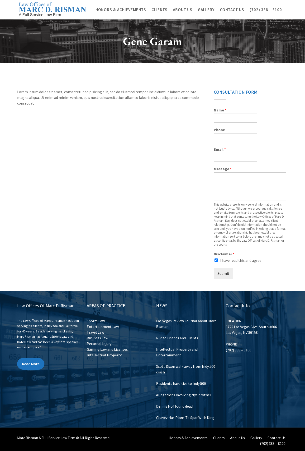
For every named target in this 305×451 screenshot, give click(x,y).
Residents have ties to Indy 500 (181, 381)
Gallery (206, 9)
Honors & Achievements (120, 9)
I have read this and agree (240, 260)
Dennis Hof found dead (175, 401)
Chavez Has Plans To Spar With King (185, 412)
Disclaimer (224, 254)
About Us (182, 9)
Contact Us (232, 9)
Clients (159, 9)
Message (223, 168)
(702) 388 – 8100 (266, 9)
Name (220, 110)
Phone (219, 129)
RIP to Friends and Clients (178, 340)
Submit (223, 273)
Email (220, 149)
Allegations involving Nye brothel (184, 391)
